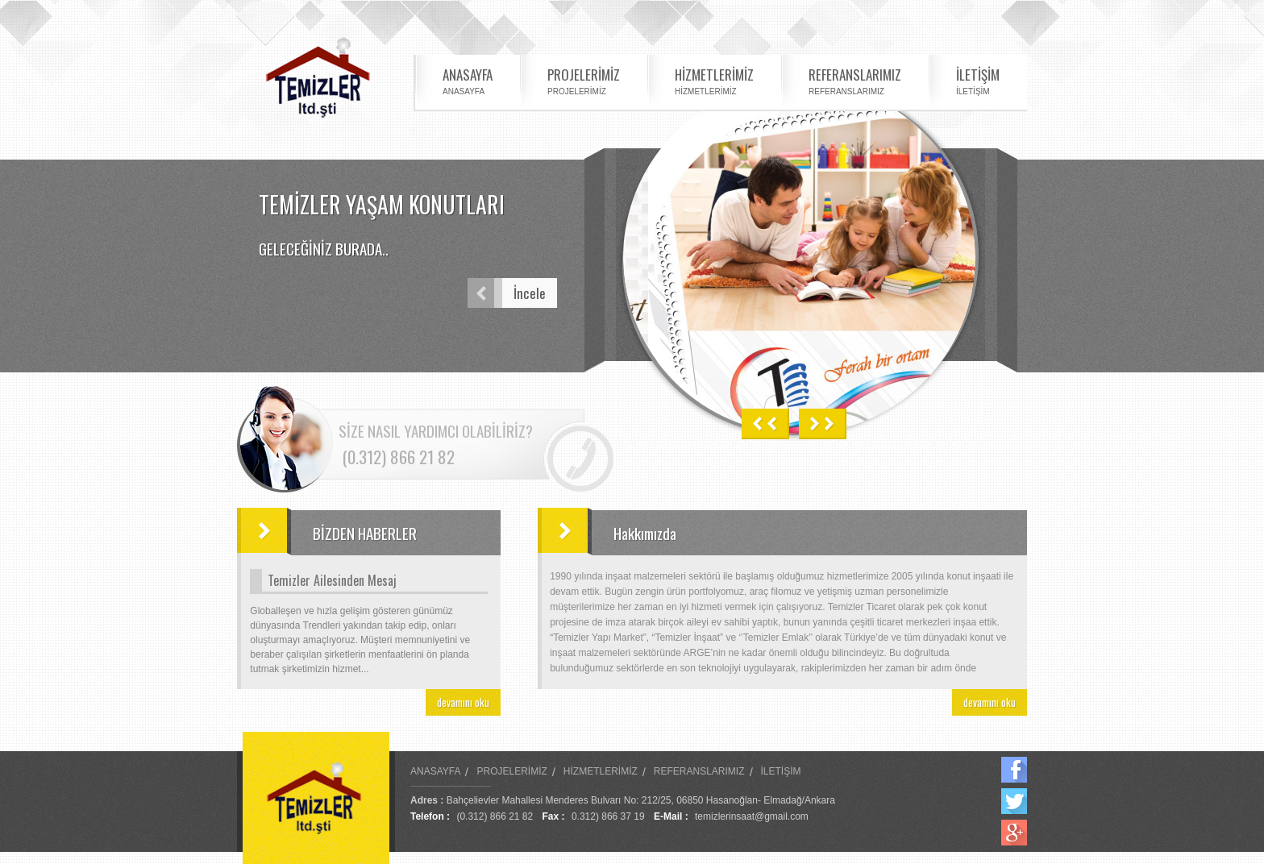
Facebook (1014, 770)
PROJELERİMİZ (583, 80)
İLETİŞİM (978, 80)
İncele (507, 293)
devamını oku (463, 702)
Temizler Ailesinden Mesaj (332, 580)
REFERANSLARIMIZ (855, 80)
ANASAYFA (468, 80)
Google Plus (1014, 832)
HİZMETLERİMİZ (714, 80)
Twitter (1014, 801)
